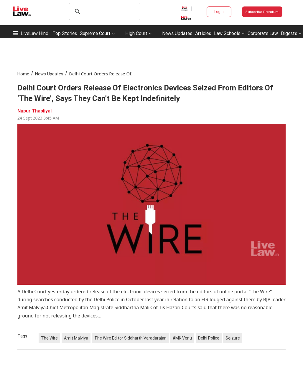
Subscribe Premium (262, 12)
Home (23, 74)
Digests (289, 33)
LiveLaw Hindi (35, 33)
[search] (104, 11)
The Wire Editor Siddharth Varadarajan (130, 338)
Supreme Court (95, 33)
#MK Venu (182, 338)
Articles (203, 33)
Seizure (232, 338)
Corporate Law (263, 33)
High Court (136, 33)
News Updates (177, 33)
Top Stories (64, 33)
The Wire (49, 338)
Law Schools (229, 33)
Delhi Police (208, 338)
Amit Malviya (76, 338)
